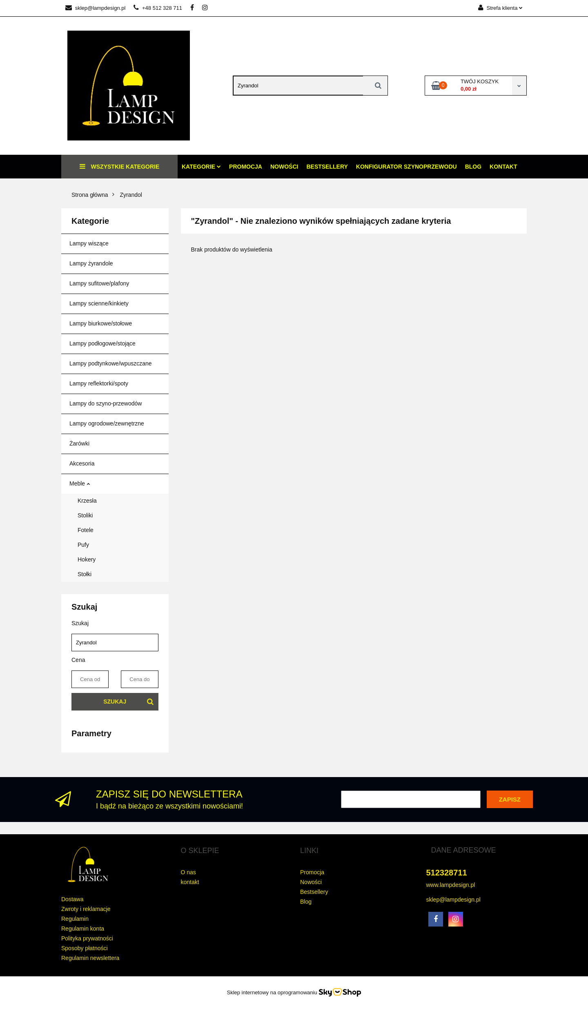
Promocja (245, 166)
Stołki (84, 574)
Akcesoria (81, 463)
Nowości (284, 166)
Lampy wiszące (89, 243)
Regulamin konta (82, 928)
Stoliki (85, 515)
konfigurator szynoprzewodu (406, 166)
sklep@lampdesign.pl (95, 8)
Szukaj (114, 701)
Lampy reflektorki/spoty (98, 383)
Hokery (87, 559)
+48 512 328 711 (158, 8)
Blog (473, 166)
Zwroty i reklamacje (86, 909)
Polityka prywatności (87, 938)
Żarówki (79, 443)
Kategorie (201, 166)
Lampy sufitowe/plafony (99, 283)
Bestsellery (326, 166)
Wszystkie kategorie (120, 166)
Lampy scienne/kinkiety (99, 303)
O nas (188, 872)
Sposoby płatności (84, 948)
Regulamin (75, 918)
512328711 (446, 872)
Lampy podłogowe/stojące (102, 343)
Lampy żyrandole (91, 263)
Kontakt (503, 166)
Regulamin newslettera (90, 958)
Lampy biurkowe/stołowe (100, 323)
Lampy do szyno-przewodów (105, 403)
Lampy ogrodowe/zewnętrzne (106, 423)
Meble (79, 483)
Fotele (86, 530)
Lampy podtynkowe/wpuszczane (110, 363)
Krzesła (87, 500)
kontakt (190, 882)
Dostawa (72, 899)
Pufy (83, 544)
